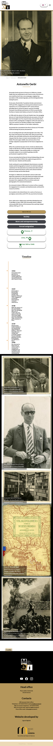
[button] (21, 679)
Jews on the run (26, 212)
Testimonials (13, 77)
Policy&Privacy (22, 743)
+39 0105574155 (23, 704)
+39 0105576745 (34, 705)
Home (7, 77)
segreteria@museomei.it (32, 707)
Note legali (29, 743)
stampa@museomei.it (31, 709)
